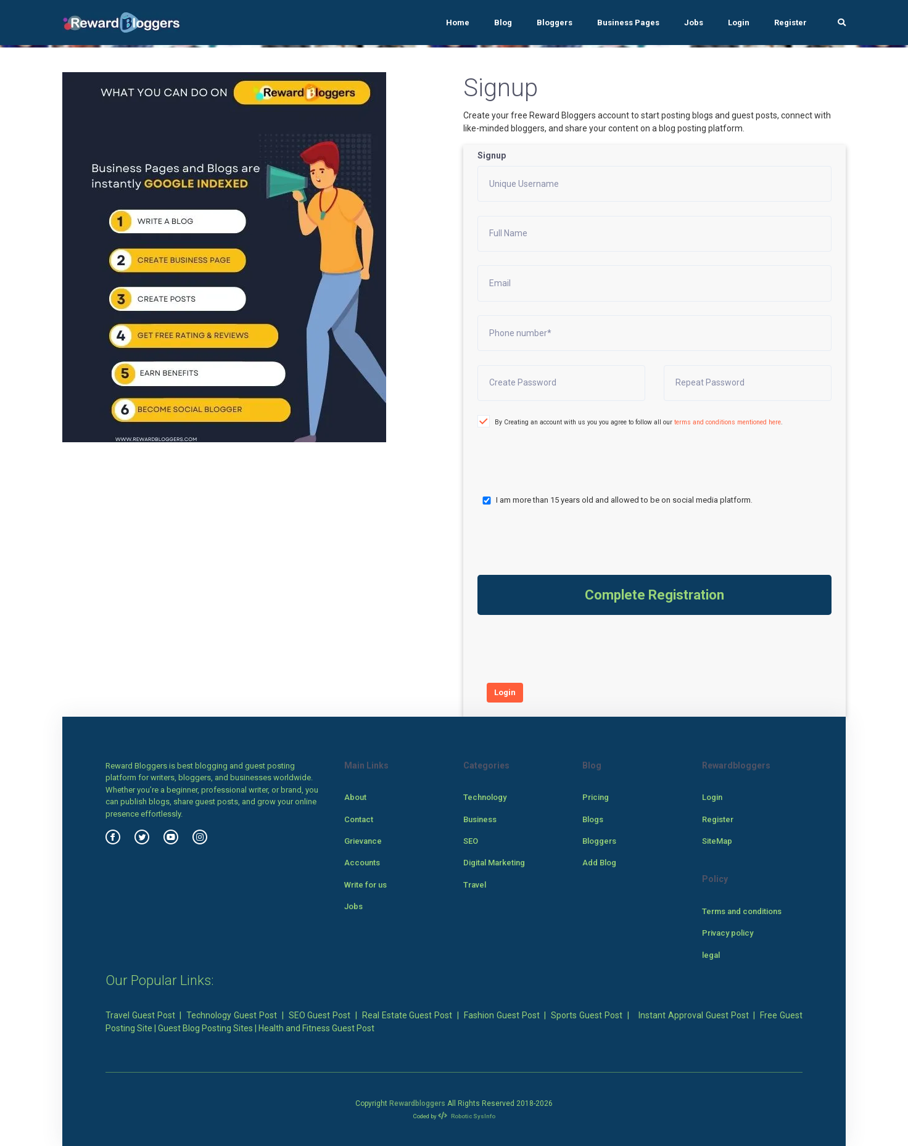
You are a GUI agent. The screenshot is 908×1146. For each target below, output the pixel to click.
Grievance (363, 841)
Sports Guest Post (586, 1015)
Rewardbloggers (417, 1103)
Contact (358, 819)
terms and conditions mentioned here (727, 422)
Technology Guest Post (231, 1015)
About (355, 797)
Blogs (592, 819)
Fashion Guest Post (502, 1015)
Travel (474, 884)
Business (480, 819)
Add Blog (599, 862)
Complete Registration (654, 595)
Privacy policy (727, 933)
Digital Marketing (494, 862)
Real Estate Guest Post (407, 1015)
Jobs (693, 22)
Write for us (365, 884)
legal (711, 955)
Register (790, 22)
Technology (484, 797)
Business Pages (628, 22)
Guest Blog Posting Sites (205, 1028)
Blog (503, 22)
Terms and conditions (742, 911)
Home (457, 22)
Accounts (362, 862)
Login (738, 22)
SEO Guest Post (320, 1015)
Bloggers (554, 22)
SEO (470, 841)
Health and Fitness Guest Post (316, 1028)
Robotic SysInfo (466, 1116)
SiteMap (717, 841)
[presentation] (543, 450)
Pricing (595, 797)
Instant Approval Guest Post (693, 1015)
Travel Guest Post (140, 1015)
